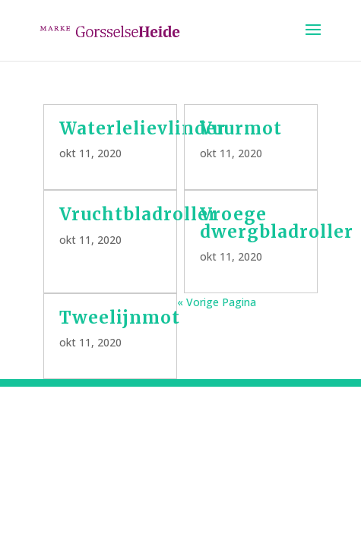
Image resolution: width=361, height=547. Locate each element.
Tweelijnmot (119, 317)
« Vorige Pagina (216, 302)
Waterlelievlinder (142, 128)
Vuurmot (241, 128)
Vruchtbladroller (138, 214)
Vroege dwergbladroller (276, 223)
